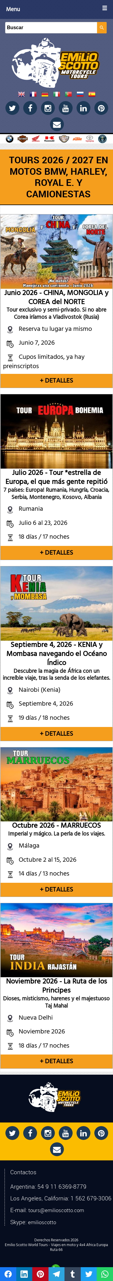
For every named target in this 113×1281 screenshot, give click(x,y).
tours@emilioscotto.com (56, 1210)
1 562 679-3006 (91, 1198)
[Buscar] (51, 27)
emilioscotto (42, 1222)
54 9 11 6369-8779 (61, 1186)
